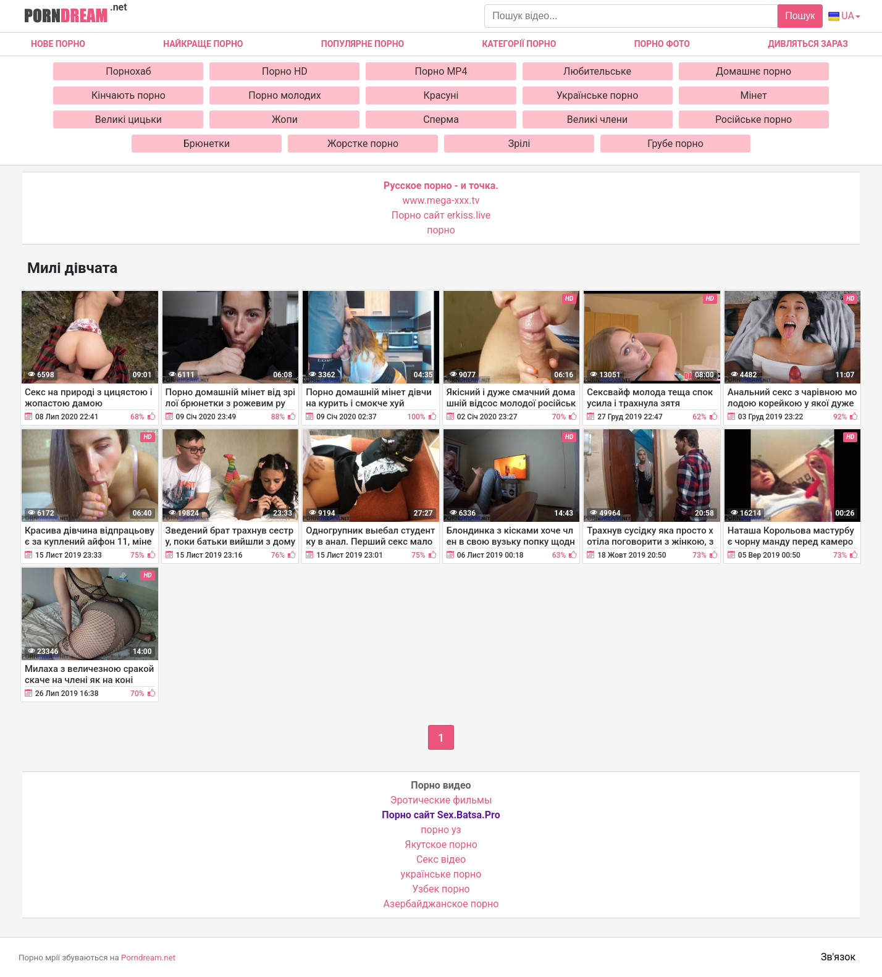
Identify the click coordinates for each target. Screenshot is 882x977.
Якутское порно (441, 844)
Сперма (441, 119)
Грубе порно (675, 143)
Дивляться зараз (808, 44)
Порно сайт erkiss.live (441, 215)
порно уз (441, 830)
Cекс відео (441, 859)
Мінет (753, 95)
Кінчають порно (128, 95)
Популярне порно (362, 44)
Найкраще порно (203, 44)
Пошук (800, 15)
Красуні (441, 95)
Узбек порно (441, 889)
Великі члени (597, 119)
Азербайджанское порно (441, 904)
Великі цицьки (128, 119)
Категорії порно (519, 44)
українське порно (441, 874)
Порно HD (285, 71)
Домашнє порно (753, 71)
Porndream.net (148, 957)
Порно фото (662, 44)
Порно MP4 (441, 71)
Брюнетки (206, 143)
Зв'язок (838, 957)
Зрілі (519, 143)
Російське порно (753, 119)
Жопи (285, 119)
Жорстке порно (362, 143)
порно (441, 230)
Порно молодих (284, 95)
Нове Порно (58, 44)
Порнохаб (128, 71)
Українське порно (597, 95)
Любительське (597, 71)
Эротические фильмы (441, 800)
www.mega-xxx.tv (441, 200)
